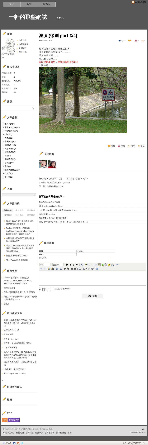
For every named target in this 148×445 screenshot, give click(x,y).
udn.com (142, 433)
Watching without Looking (15, 373)
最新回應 (19, 210)
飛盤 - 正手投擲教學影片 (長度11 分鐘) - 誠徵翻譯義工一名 (63, 222)
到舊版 (60, 18)
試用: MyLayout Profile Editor (51, 206)
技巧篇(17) (9, 163)
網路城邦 (137, 443)
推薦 (123, 146)
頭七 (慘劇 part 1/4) (47, 214)
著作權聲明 (49, 433)
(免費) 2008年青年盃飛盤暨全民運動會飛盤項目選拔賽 (19, 222)
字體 (41, 265)
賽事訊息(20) (10, 141)
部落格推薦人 (14, 387)
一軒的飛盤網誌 (27, 17)
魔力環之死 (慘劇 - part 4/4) (58, 182)
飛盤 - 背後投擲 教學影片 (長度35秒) (19, 292)
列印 (143, 146)
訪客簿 (46, 4)
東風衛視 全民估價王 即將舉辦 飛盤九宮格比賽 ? (20, 239)
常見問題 (29, 433)
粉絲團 (8, 443)
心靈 (60, 179)
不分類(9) (9, 177)
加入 (130, 443)
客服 (70, 433)
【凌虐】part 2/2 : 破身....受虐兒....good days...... (58, 210)
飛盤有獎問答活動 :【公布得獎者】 (54, 218)
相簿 (29, 4)
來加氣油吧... (9, 334)
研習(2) (8, 156)
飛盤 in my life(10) (12, 127)
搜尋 (33, 108)
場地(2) (8, 166)
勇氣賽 (7, 304)
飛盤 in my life (82, 179)
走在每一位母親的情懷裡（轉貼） (18, 343)
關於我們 (20, 433)
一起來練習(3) (10, 148)
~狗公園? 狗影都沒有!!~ (14, 369)
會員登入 (43, 258)
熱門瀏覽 (8, 215)
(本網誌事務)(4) (11, 131)
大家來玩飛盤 (9, 288)
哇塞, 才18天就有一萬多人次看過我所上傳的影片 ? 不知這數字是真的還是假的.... (20, 248)
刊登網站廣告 (8, 433)
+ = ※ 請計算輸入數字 (54, 289)
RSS (5, 420)
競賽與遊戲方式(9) (12, 170)
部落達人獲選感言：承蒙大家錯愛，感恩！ (20, 363)
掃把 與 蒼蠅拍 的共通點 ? (17, 255)
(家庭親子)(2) (10, 145)
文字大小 (56, 265)
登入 (124, 443)
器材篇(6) (9, 173)
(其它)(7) (8, 134)
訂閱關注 (23, 48)
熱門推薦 (31, 215)
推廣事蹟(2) (10, 124)
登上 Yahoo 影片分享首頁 (49, 202)
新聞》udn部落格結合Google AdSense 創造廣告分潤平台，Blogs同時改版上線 (20, 323)
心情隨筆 (52, 179)
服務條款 (39, 433)
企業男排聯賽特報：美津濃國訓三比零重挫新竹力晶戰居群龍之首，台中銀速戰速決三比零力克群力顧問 (20, 355)
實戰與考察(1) (10, 152)
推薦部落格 (23, 44)
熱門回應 (19, 215)
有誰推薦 (49, 154)
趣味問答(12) (10, 159)
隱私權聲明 (61, 433)
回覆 (113, 146)
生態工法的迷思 (10, 347)
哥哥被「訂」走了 (11, 339)
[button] (45, 264)
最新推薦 (31, 210)
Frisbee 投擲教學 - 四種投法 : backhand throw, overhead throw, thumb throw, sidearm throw (20, 231)
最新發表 (8, 210)
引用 (133, 146)
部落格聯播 (14, 420)
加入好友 (23, 40)
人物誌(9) (9, 138)
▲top (143, 429)
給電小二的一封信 (11, 330)
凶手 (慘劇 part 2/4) (55, 186)
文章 (11, 4)
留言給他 (23, 52)
